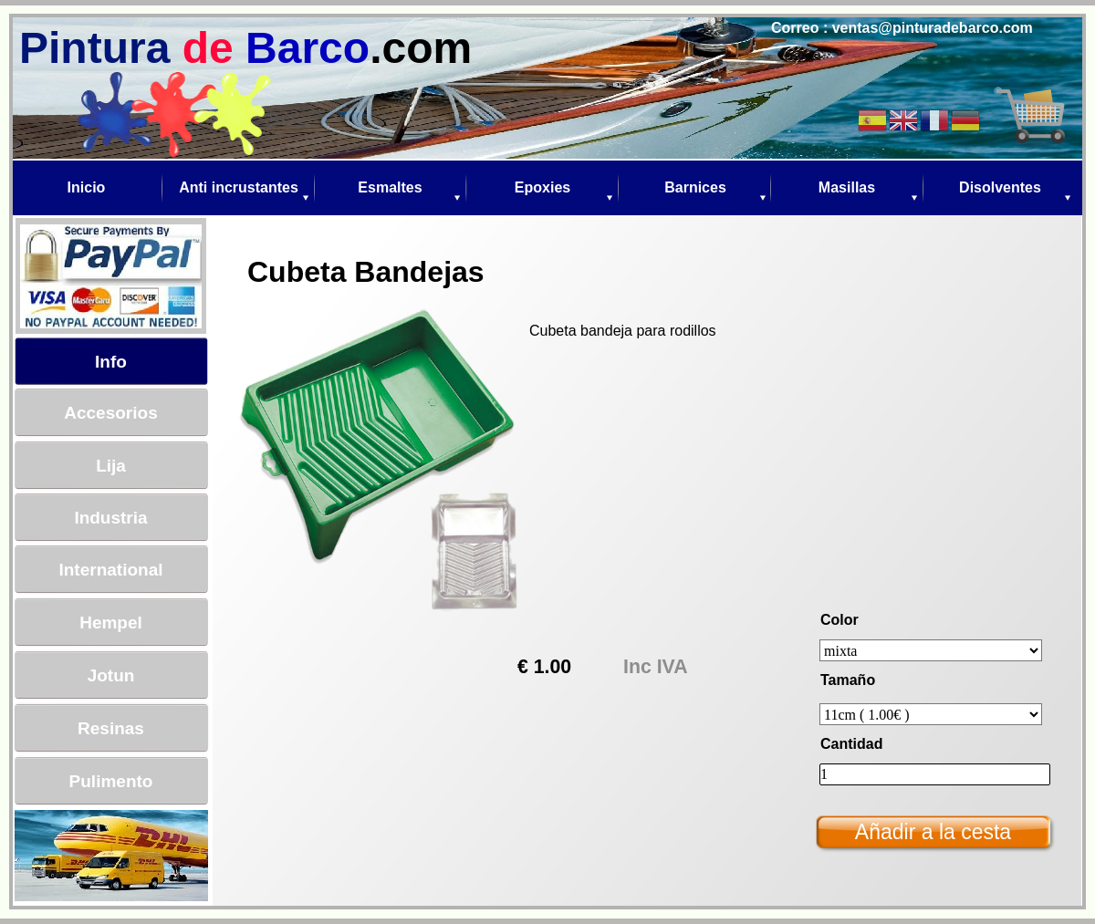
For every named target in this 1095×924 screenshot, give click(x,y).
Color (839, 620)
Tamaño (847, 680)
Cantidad (851, 744)
